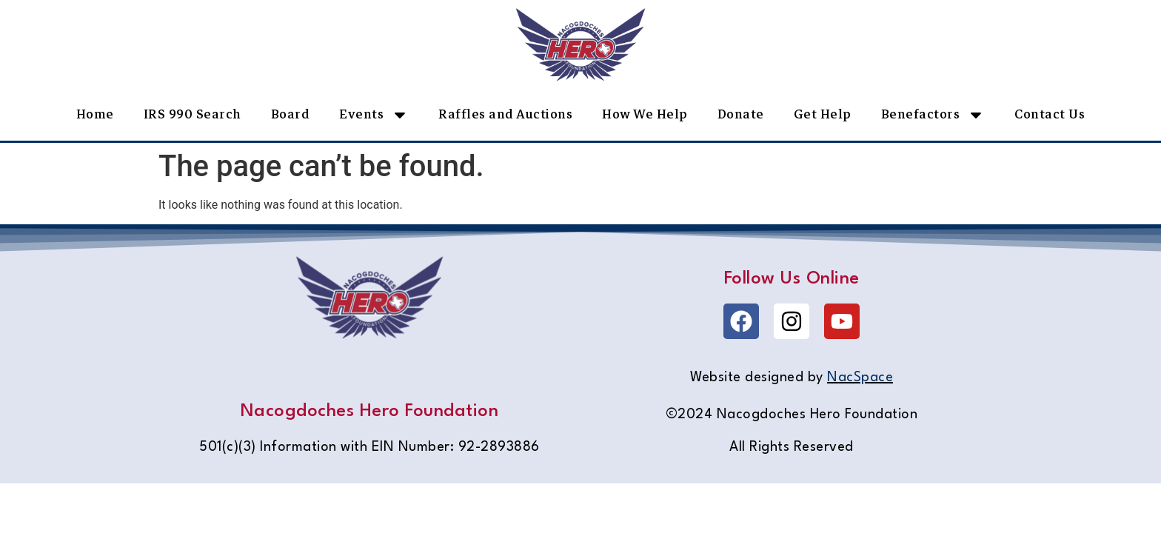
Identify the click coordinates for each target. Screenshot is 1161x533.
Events (374, 114)
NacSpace (860, 377)
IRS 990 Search (192, 114)
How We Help (645, 114)
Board (290, 114)
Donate (740, 114)
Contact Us (1049, 114)
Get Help (822, 114)
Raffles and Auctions (505, 114)
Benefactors (933, 114)
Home (95, 114)
